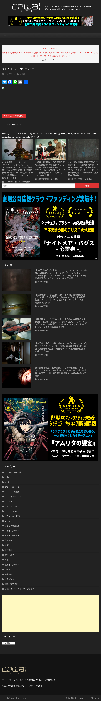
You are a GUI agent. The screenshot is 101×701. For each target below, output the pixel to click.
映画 (7, 545)
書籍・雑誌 (9, 555)
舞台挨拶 (8, 574)
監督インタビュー (12, 564)
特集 (7, 559)
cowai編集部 (25, 182)
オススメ (8, 501)
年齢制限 (8, 540)
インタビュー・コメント (15, 496)
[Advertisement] (50, 613)
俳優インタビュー (12, 530)
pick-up (8, 477)
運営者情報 (70, 698)
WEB (7, 482)
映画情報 (8, 550)
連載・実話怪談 (11, 584)
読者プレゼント (11, 579)
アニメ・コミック (12, 487)
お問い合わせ (94, 698)
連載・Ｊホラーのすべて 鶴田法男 (19, 589)
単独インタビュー (12, 535)
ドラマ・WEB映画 (12, 516)
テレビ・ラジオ (11, 511)
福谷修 (55, 179)
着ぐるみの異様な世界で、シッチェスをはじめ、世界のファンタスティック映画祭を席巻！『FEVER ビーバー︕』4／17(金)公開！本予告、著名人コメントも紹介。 (15, 116)
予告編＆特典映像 (12, 526)
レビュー (8, 521)
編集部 (7, 569)
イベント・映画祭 (12, 492)
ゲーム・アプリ (11, 506)
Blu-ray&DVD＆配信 (13, 472)
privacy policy (81, 698)
